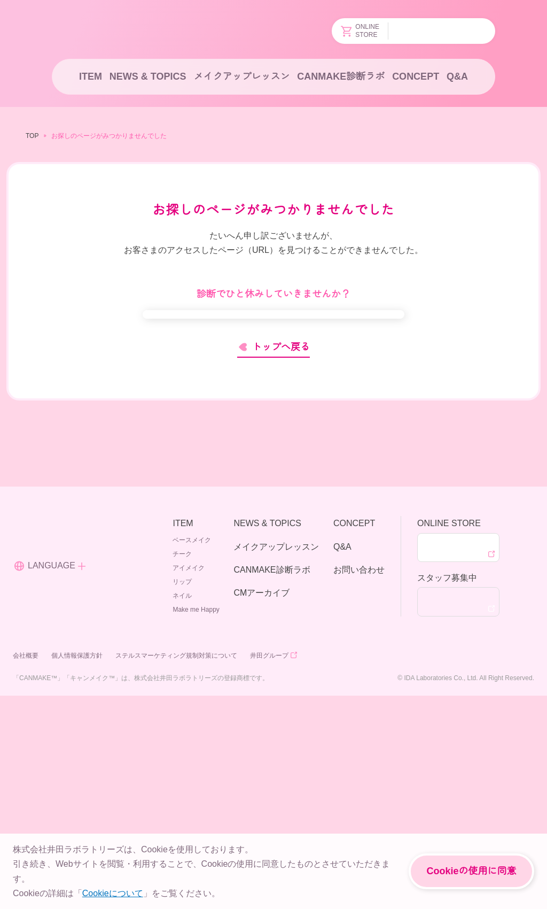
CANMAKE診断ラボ (341, 76)
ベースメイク (194, 749)
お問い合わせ (359, 779)
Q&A (458, 76)
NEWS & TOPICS (146, 76)
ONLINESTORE (360, 31)
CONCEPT (415, 76)
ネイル (184, 805)
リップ (184, 791)
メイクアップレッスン (241, 76)
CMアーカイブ (260, 802)
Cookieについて (111, 893)
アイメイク (191, 777)
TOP (31, 135)
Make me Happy (197, 818)
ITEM (89, 76)
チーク (184, 763)
